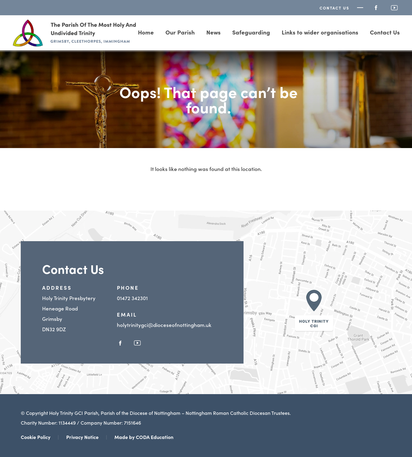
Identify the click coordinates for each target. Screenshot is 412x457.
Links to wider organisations (320, 32)
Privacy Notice (82, 436)
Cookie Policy (35, 436)
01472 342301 (132, 298)
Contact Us (334, 8)
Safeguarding (251, 32)
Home (146, 32)
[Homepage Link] (75, 44)
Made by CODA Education (143, 436)
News (213, 32)
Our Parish (180, 32)
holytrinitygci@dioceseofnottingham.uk (164, 324)
